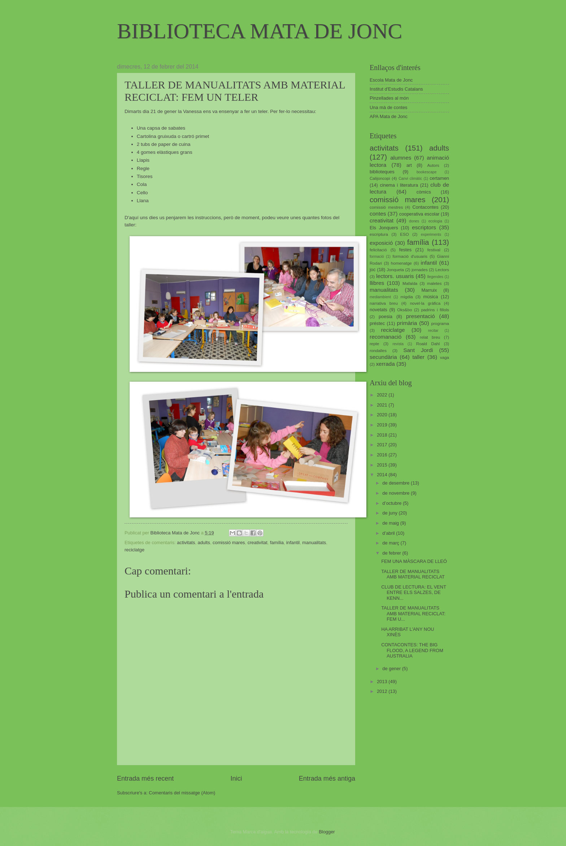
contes (378, 214)
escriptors (424, 227)
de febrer (392, 553)
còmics (424, 192)
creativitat (257, 542)
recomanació (385, 337)
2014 (382, 474)
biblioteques (382, 171)
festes (405, 249)
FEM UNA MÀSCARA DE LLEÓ (414, 561)
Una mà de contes (389, 107)
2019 (382, 425)
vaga (444, 357)
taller (418, 357)
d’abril (389, 533)
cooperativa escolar (419, 214)
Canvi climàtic (410, 179)
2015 (382, 465)
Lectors (442, 270)
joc (372, 269)
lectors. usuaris (395, 276)
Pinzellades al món (389, 98)
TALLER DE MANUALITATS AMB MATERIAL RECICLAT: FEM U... (413, 613)
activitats (186, 542)
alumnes (400, 158)
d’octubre (392, 503)
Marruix (429, 290)
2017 (382, 444)
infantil (293, 542)
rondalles (378, 350)
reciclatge (134, 549)
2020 (382, 414)
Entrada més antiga (327, 778)
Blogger (327, 831)
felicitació (378, 250)
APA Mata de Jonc (389, 116)
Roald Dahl (428, 344)
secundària (383, 357)
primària (407, 323)
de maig (391, 523)
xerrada (385, 364)
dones (414, 221)
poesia (385, 316)
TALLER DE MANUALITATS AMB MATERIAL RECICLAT (413, 574)
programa (440, 323)
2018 (382, 435)
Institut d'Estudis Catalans (396, 89)
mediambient (380, 297)
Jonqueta (395, 270)
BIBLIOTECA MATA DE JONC (259, 31)
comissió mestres (386, 207)
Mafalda (409, 283)
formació (377, 257)
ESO (404, 234)
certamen (439, 178)
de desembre (396, 483)
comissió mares (229, 542)
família (277, 542)
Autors (433, 165)
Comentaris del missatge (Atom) (182, 792)
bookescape (427, 172)
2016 (382, 454)
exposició (381, 243)
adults (204, 542)
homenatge (401, 263)
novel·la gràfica (425, 303)
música (430, 296)
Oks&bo (404, 310)
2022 (382, 395)
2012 (382, 691)
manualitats (314, 542)
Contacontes (425, 207)
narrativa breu (384, 303)
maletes (434, 283)
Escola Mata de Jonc (391, 80)
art (409, 165)
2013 (382, 681)
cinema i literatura (399, 185)
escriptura (379, 234)
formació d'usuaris (410, 256)
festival (433, 250)
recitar (433, 331)
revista (398, 344)
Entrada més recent (145, 778)
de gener (392, 668)
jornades (419, 270)
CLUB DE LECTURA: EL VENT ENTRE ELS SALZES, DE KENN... (413, 592)
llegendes (435, 277)
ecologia (435, 221)
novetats (378, 309)
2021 (382, 405)
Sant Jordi (418, 350)
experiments (431, 235)
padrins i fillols (435, 310)
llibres (377, 283)
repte (374, 344)
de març (391, 543)
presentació (420, 316)
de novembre (396, 493)
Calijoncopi (380, 178)
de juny (390, 513)
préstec (377, 323)
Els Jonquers (384, 227)
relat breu (430, 337)
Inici (236, 778)
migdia (407, 297)
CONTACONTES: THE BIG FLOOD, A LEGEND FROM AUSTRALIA (412, 650)
